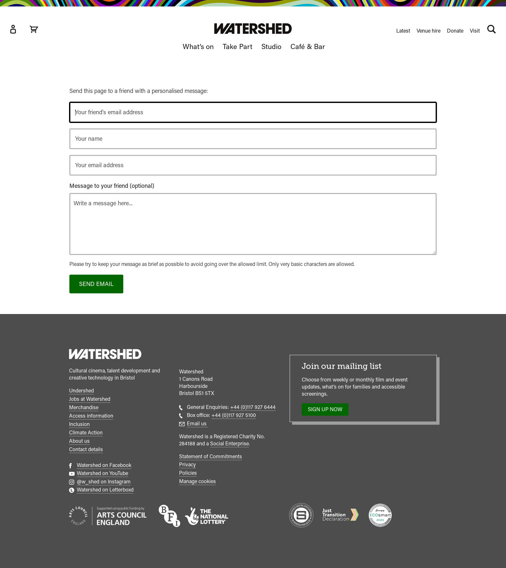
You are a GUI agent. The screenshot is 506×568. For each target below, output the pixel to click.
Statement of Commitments (210, 456)
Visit (475, 31)
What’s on (198, 46)
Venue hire (428, 31)
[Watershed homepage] (105, 355)
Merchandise (83, 407)
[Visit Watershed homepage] (253, 28)
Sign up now (327, 410)
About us (79, 441)
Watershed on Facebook (104, 465)
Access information (91, 416)
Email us (197, 423)
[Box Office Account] (13, 29)
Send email (96, 284)
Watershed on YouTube (102, 473)
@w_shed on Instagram (104, 481)
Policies (188, 473)
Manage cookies (197, 481)
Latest (403, 31)
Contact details (86, 449)
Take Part (237, 46)
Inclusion (79, 424)
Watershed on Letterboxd (105, 489)
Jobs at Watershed (89, 399)
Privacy (187, 464)
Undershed (81, 390)
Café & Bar (307, 46)
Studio (271, 46)
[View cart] (34, 29)
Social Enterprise (229, 443)
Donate (455, 31)
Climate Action (86, 432)
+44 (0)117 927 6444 (253, 407)
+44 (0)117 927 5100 (233, 415)
